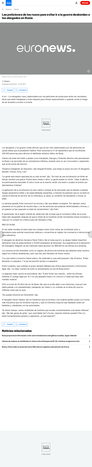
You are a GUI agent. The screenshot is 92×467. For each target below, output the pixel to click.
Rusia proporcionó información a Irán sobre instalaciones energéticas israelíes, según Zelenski (39, 335)
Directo (85, 3)
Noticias (9, 9)
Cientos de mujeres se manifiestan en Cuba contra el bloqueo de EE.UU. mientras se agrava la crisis (41, 341)
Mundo (16, 9)
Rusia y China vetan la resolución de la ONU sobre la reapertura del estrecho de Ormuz (35, 347)
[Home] (2, 9)
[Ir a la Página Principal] (9, 3)
